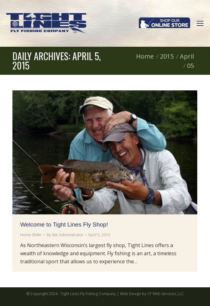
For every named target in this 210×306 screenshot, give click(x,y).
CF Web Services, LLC (165, 293)
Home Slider (31, 234)
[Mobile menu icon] (200, 23)
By (65, 234)
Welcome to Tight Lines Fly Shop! (64, 224)
